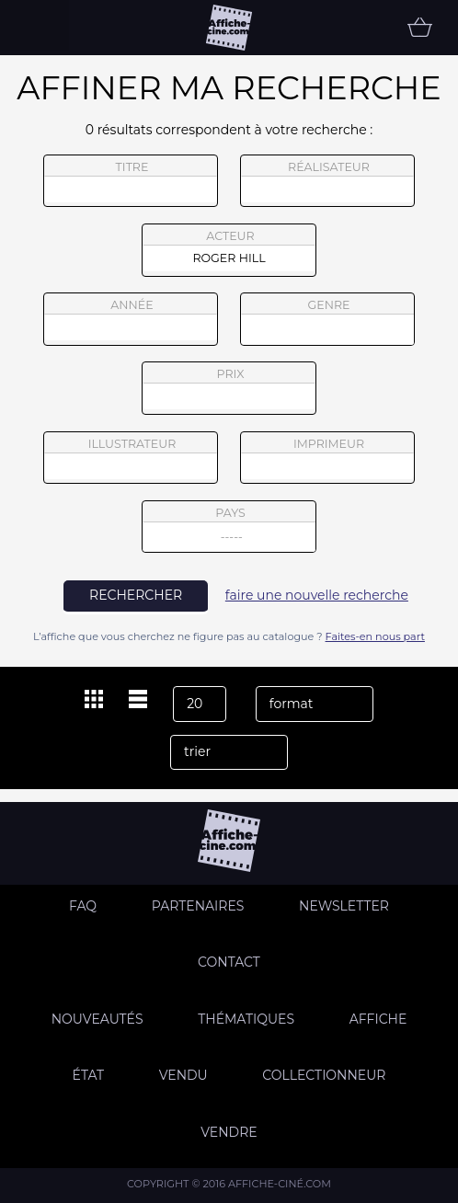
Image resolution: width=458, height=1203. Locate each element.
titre (130, 181)
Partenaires (198, 906)
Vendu (183, 1075)
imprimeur (327, 458)
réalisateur (327, 181)
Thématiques (246, 1019)
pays (229, 529)
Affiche (378, 1019)
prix (229, 388)
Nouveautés (97, 1019)
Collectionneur (323, 1075)
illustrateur (130, 458)
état (89, 1075)
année (130, 319)
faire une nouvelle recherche (316, 595)
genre (328, 321)
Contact (229, 962)
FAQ (83, 906)
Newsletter (344, 906)
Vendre (228, 1132)
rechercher (135, 595)
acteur (229, 250)
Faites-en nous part (375, 636)
